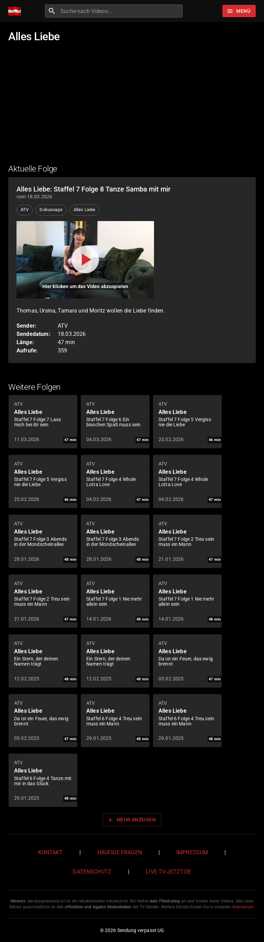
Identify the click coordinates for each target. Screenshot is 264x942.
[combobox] (121, 11)
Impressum (192, 852)
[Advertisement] (132, 107)
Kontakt (50, 852)
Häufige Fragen (119, 852)
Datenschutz (92, 871)
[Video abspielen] (85, 259)
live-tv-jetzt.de (168, 871)
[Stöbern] (239, 11)
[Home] (16, 11)
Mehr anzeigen (131, 820)
